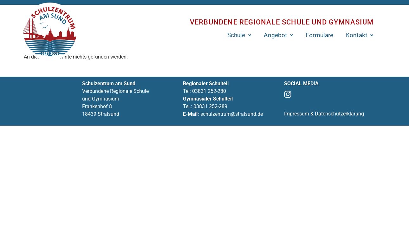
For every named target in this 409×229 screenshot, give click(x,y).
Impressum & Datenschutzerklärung (324, 114)
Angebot (278, 35)
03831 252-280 (209, 91)
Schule (239, 35)
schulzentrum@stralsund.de (231, 114)
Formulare (319, 35)
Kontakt (359, 35)
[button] (239, 35)
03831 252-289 (210, 106)
